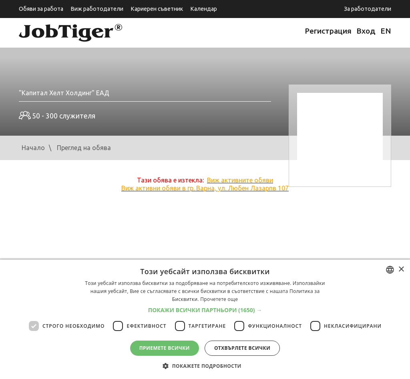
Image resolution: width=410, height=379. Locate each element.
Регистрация (328, 30)
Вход (366, 30)
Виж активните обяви (240, 180)
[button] (205, 310)
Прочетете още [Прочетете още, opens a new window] (219, 299)
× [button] (401, 270)
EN (385, 30)
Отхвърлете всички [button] (242, 348)
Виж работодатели (96, 9)
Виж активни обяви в (205, 188)
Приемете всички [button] (164, 348)
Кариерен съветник (157, 9)
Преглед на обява (84, 147)
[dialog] (205, 319)
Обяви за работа (41, 9)
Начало (33, 147)
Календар (203, 9)
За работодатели (367, 9)
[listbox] (390, 270)
